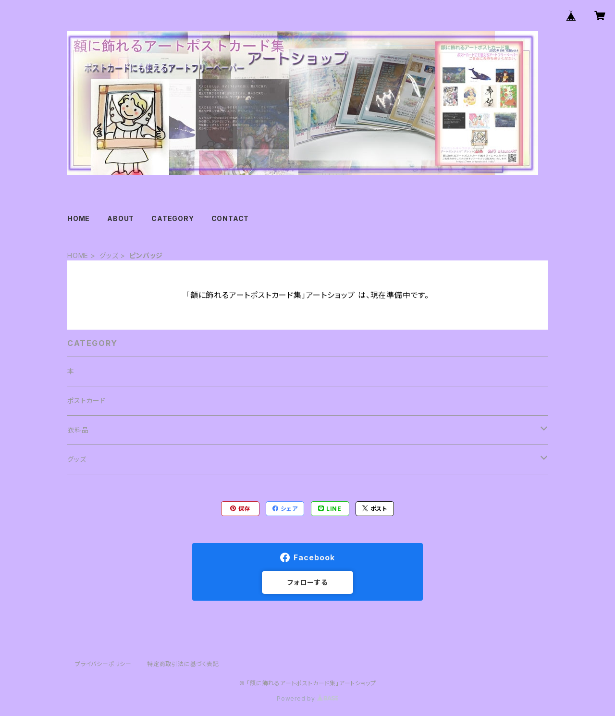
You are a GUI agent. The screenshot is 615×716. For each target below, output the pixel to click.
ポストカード (86, 400)
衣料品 (77, 430)
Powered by (307, 698)
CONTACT (230, 218)
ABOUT (120, 218)
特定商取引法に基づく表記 (183, 663)
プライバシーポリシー (103, 663)
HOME (78, 218)
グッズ (108, 255)
